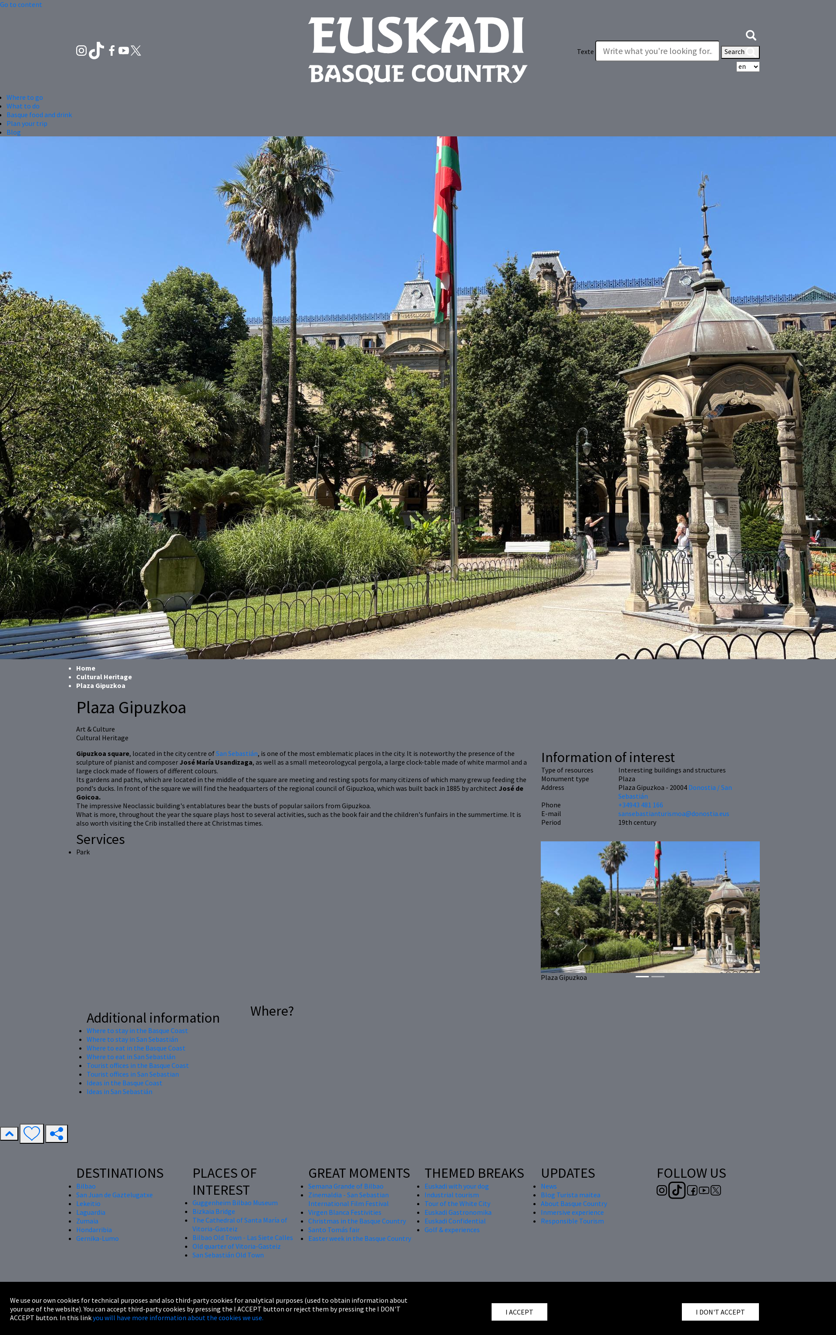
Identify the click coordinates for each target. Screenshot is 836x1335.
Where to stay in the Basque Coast (137, 1030)
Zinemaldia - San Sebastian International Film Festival (348, 1199)
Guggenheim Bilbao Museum (235, 1202)
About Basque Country (574, 1203)
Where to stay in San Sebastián (132, 1039)
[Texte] (657, 51)
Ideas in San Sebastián (119, 1091)
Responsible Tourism (572, 1220)
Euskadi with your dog (457, 1186)
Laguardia (90, 1212)
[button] (751, 34)
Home (85, 668)
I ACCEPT (519, 1312)
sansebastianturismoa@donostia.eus (673, 813)
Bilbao (86, 1186)
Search (740, 52)
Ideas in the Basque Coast (124, 1082)
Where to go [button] (25, 97)
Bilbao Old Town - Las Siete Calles (242, 1237)
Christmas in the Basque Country (357, 1220)
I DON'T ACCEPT (720, 1312)
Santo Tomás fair (334, 1229)
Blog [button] (14, 132)
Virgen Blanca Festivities (344, 1212)
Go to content (21, 4)
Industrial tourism (452, 1194)
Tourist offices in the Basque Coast (138, 1065)
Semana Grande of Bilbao (346, 1186)
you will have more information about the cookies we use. (178, 1317)
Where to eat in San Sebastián (131, 1056)
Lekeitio (88, 1203)
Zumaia (87, 1220)
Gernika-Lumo (97, 1238)
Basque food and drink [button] (39, 114)
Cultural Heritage (104, 676)
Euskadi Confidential (455, 1220)
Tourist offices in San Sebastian (133, 1074)
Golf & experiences (452, 1229)
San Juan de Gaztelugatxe (114, 1194)
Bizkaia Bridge (213, 1211)
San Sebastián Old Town (228, 1254)
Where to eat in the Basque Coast (136, 1048)
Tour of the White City (457, 1203)
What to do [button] (23, 106)
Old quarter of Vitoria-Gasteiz (236, 1246)
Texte (585, 51)
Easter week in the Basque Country (359, 1238)
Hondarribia (94, 1229)
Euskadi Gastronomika (458, 1212)
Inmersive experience (572, 1212)
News (549, 1186)
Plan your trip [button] (27, 123)
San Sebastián (237, 753)
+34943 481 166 (640, 804)
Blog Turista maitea (570, 1194)
